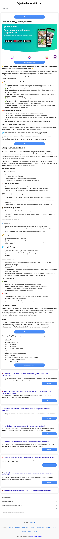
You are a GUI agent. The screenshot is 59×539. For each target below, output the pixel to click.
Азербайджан (40, 527)
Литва (29, 531)
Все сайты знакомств (29, 501)
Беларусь (17, 527)
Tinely (6, 391)
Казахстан (25, 527)
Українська (32, 522)
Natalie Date (8, 426)
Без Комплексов (10, 457)
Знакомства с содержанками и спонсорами (29, 513)
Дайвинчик (8, 490)
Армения (32, 527)
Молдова (48, 527)
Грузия (54, 527)
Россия (11, 527)
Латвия (35, 531)
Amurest (7, 409)
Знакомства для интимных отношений (29, 509)
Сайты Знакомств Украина (36, 536)
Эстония (24, 531)
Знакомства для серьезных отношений (29, 505)
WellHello (7, 473)
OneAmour (7, 374)
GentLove (7, 442)
